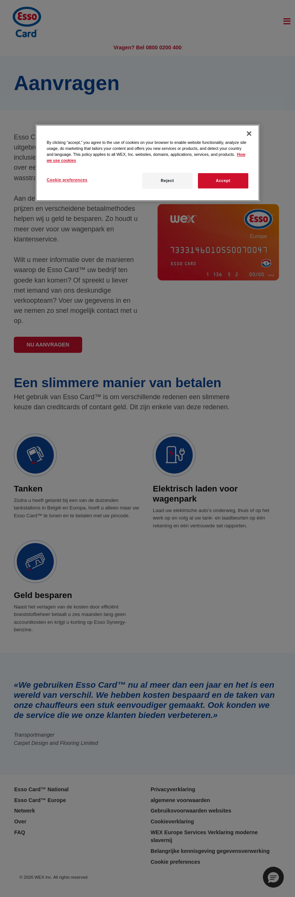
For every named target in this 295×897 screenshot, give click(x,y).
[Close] (249, 133)
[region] (147, 162)
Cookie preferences (67, 180)
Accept (223, 181)
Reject (167, 181)
